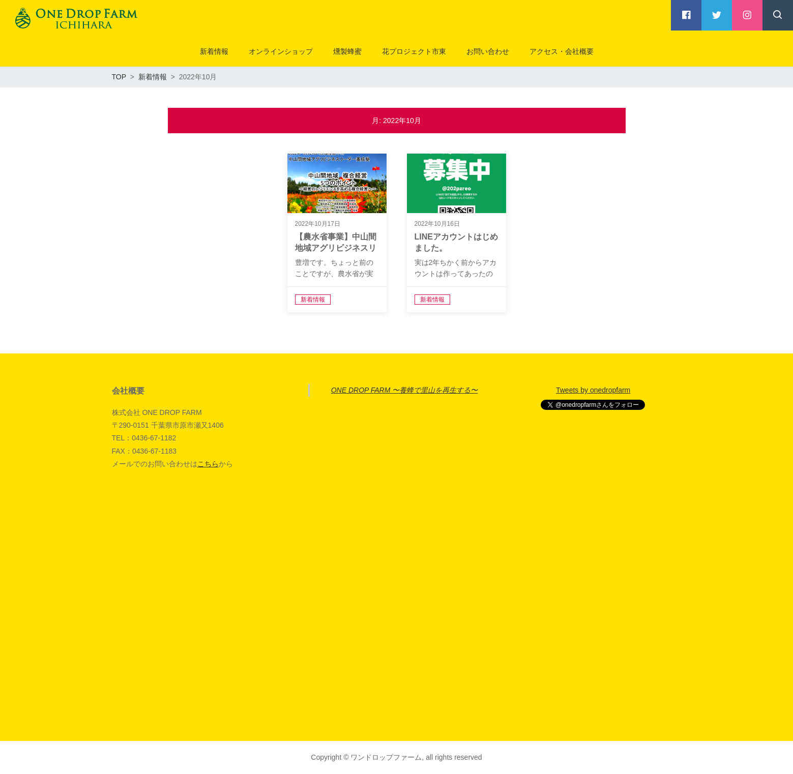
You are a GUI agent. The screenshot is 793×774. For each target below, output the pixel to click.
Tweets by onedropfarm (593, 390)
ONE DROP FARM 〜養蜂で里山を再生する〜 (404, 390)
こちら (208, 464)
